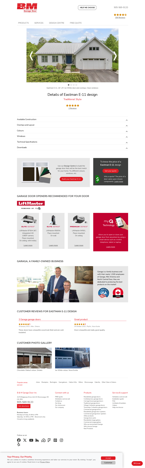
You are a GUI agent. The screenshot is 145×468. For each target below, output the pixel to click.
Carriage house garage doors (93, 401)
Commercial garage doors (92, 410)
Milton (81, 382)
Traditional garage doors (92, 403)
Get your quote (110, 171)
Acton (38, 382)
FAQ (113, 401)
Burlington (53, 382)
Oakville (97, 382)
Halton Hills (73, 382)
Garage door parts (90, 418)
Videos (114, 405)
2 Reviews (73, 108)
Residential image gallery (92, 420)
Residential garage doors (92, 397)
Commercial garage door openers (95, 414)
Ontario (113, 382)
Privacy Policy (45, 462)
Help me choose (117, 407)
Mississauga (89, 382)
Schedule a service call (62, 399)
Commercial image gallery (92, 422)
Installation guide (118, 399)
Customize (108, 463)
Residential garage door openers (95, 412)
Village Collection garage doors (94, 405)
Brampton (45, 382)
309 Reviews (120, 17)
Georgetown (63, 382)
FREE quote (59, 397)
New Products (88, 429)
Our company (59, 407)
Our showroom (60, 405)
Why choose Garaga (90, 426)
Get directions (23, 406)
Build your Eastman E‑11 (71, 179)
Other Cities (105, 382)
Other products (89, 416)
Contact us (58, 401)
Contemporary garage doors (93, 399)
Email (138, 463)
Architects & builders (119, 403)
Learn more (118, 181)
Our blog (58, 403)
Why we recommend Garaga (93, 424)
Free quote (76, 23)
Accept (108, 458)
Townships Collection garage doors (95, 407)
